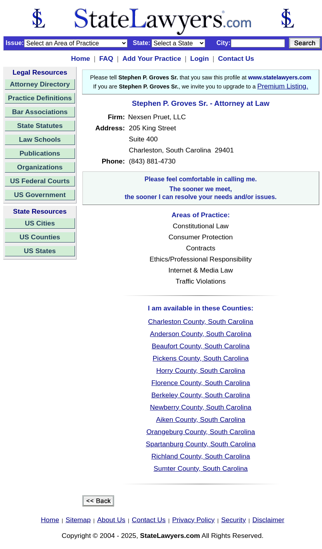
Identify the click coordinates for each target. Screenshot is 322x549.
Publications (39, 153)
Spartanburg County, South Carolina (200, 444)
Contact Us (236, 58)
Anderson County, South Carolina (200, 334)
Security (233, 520)
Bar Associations (40, 112)
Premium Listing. (282, 86)
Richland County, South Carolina (200, 456)
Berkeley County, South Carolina (200, 395)
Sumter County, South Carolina (201, 468)
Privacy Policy (193, 520)
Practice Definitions (40, 98)
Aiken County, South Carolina (200, 419)
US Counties (39, 237)
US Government (40, 195)
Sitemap (78, 520)
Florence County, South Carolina (200, 383)
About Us (111, 520)
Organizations (40, 167)
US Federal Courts (39, 181)
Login (199, 58)
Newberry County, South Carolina (200, 407)
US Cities (40, 223)
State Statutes (40, 126)
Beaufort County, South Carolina (200, 346)
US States (40, 251)
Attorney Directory (40, 84)
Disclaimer (269, 520)
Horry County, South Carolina (200, 370)
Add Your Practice (151, 58)
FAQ (106, 58)
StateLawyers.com (170, 536)
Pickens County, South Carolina (201, 358)
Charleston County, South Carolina (200, 321)
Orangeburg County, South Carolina (200, 432)
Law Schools (40, 139)
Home (80, 58)
